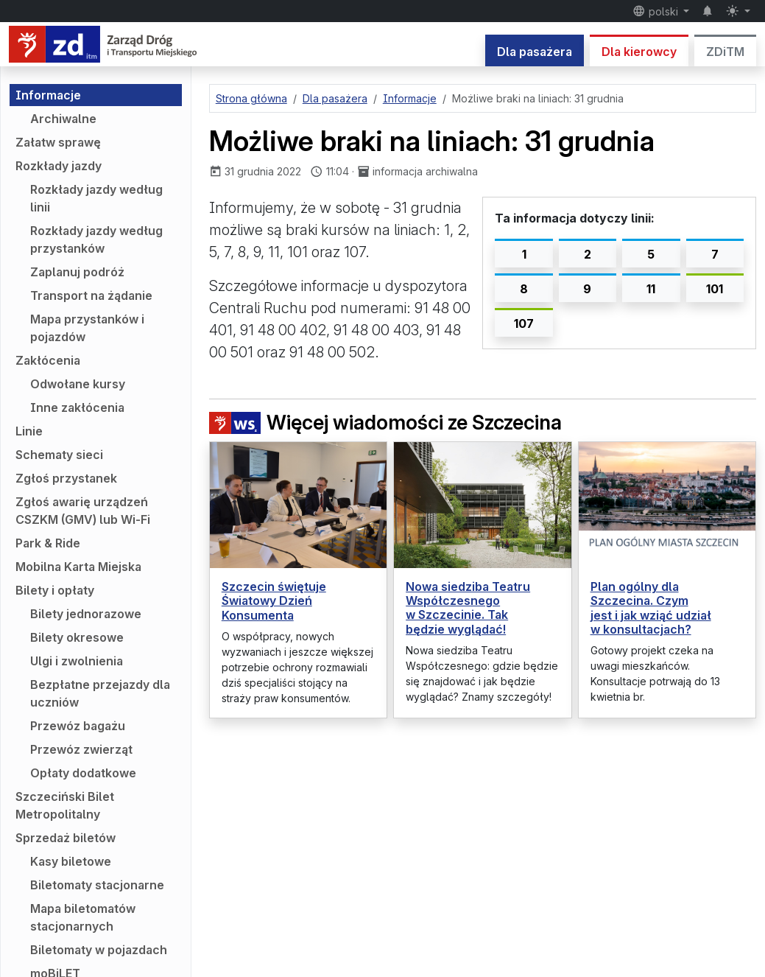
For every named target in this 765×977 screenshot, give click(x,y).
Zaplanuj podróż (77, 272)
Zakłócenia (47, 360)
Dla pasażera (534, 51)
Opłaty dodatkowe (83, 773)
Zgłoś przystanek (66, 478)
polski (656, 11)
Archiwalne (63, 118)
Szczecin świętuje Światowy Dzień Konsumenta (274, 600)
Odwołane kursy (77, 384)
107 (524, 323)
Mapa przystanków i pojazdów (87, 328)
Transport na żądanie (91, 295)
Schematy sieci (59, 454)
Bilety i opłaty (54, 590)
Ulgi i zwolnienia (76, 661)
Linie (29, 431)
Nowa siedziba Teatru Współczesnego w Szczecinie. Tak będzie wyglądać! (468, 608)
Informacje (48, 95)
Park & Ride (47, 543)
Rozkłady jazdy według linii (96, 198)
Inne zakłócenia (77, 407)
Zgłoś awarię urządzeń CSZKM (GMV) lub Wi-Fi (82, 510)
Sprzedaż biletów (65, 837)
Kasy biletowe (70, 861)
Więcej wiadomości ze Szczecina (385, 423)
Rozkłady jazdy (58, 165)
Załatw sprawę (58, 142)
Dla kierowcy (639, 51)
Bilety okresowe (77, 637)
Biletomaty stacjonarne (97, 885)
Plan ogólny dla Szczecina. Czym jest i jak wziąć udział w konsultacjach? (651, 608)
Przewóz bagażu (77, 725)
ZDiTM (725, 51)
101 (714, 288)
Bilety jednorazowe (85, 613)
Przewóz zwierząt (81, 749)
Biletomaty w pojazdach (98, 949)
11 (650, 288)
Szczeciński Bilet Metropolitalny (64, 805)
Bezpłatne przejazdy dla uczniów (100, 693)
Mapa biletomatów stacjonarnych (82, 917)
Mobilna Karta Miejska (78, 566)
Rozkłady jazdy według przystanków (96, 239)
